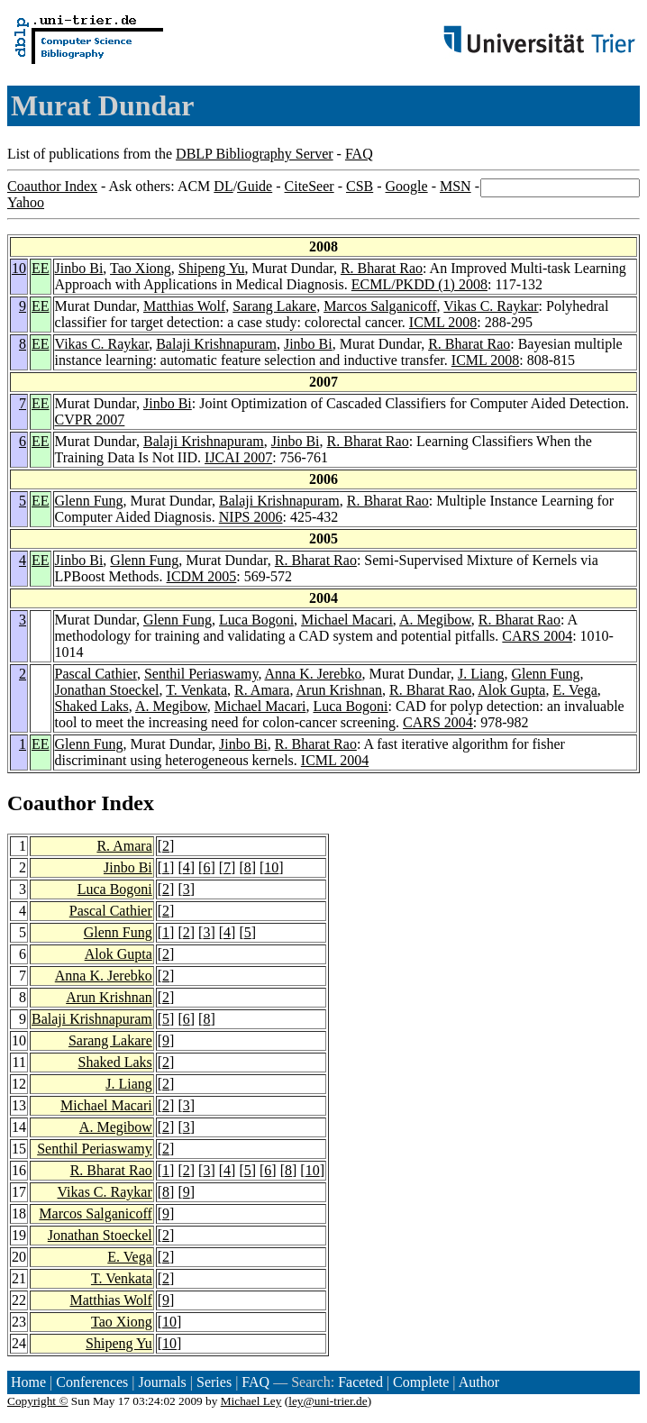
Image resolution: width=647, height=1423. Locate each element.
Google (407, 186)
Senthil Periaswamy (201, 673)
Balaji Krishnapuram (216, 343)
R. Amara (261, 690)
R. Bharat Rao (382, 268)
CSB (359, 186)
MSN (455, 186)
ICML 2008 (443, 322)
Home (28, 1382)
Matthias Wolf (184, 306)
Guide (254, 186)
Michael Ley (251, 1401)
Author (479, 1382)
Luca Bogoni (256, 619)
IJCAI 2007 (238, 457)
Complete (421, 1382)
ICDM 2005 (202, 576)
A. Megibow (435, 619)
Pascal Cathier (96, 673)
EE (41, 268)
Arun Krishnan (339, 690)
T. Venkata (196, 690)
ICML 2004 (335, 760)
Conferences (92, 1382)
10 (19, 268)
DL (223, 186)
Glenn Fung (89, 500)
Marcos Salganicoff (380, 306)
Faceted (360, 1382)
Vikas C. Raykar (490, 306)
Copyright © (37, 1401)
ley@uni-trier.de (327, 1401)
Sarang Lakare (274, 306)
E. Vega (574, 690)
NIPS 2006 (251, 517)
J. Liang (481, 673)
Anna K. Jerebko (313, 673)
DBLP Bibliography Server (254, 153)
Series (214, 1382)
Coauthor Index (52, 186)
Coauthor (51, 803)
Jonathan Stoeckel (107, 690)
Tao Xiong (140, 268)
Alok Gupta (511, 690)
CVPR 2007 (90, 419)
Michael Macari (347, 619)
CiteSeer (309, 186)
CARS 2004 (537, 635)
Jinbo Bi (79, 268)
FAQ (359, 153)
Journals (162, 1382)
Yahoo (25, 202)
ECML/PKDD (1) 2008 (419, 284)
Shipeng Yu (211, 268)
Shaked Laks (92, 706)
